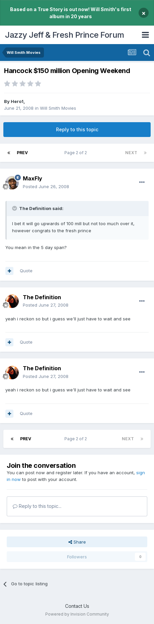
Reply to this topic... (37, 506)
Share (77, 542)
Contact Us (77, 606)
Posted (46, 186)
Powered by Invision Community (77, 614)
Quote (26, 270)
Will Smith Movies (58, 108)
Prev (22, 152)
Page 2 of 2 (76, 152)
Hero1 (17, 101)
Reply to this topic (77, 129)
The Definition (42, 297)
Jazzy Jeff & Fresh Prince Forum (64, 35)
